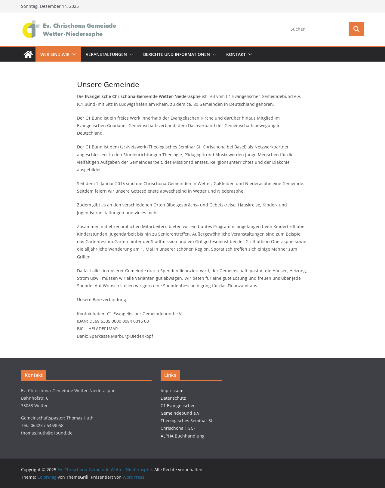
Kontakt (236, 54)
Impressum (172, 390)
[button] (72, 54)
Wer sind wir (54, 54)
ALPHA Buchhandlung (183, 436)
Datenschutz (173, 398)
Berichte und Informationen (176, 54)
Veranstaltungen (106, 54)
